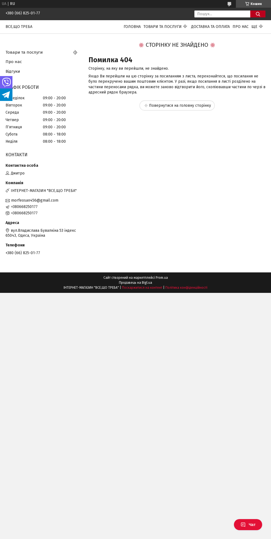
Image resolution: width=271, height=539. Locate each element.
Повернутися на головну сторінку (180, 105)
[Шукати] (257, 14)
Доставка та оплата (210, 26)
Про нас (241, 26)
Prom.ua (162, 278)
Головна (132, 26)
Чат (248, 524)
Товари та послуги (163, 26)
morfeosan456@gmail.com (34, 200)
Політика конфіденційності (186, 288)
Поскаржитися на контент (142, 288)
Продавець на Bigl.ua (135, 283)
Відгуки (13, 71)
